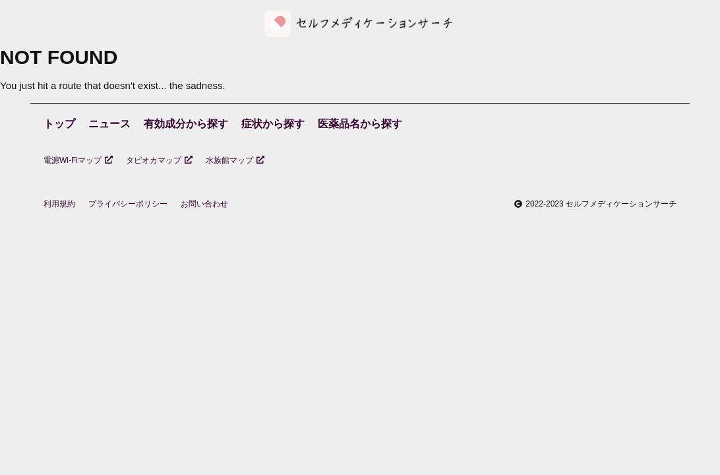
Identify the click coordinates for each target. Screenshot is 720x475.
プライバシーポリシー (127, 203)
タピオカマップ (159, 160)
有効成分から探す (186, 123)
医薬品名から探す (360, 123)
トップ (59, 123)
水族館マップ (235, 160)
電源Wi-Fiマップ (78, 160)
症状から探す (273, 123)
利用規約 (59, 203)
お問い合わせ (204, 203)
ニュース (109, 123)
